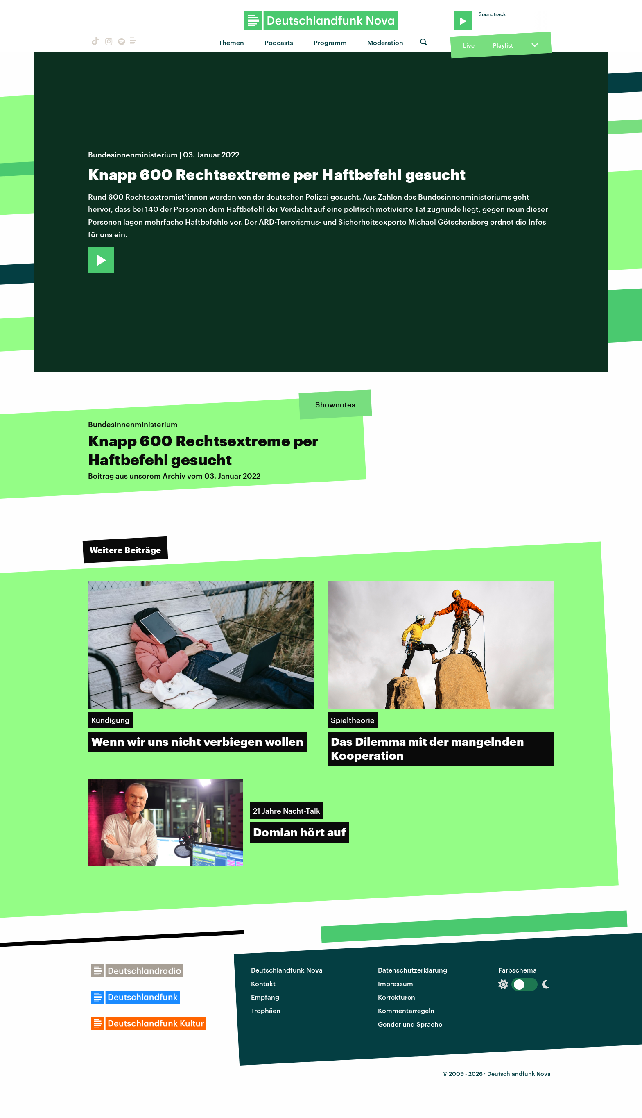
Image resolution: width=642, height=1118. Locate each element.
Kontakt (263, 983)
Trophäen (265, 1010)
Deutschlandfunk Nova (287, 970)
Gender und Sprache (410, 1024)
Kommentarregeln (406, 1010)
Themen (231, 42)
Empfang (265, 997)
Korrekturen (396, 997)
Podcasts (278, 42)
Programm (330, 42)
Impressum (395, 983)
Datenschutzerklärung (412, 970)
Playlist (503, 45)
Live (469, 45)
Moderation (385, 42)
